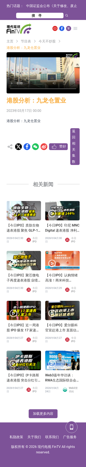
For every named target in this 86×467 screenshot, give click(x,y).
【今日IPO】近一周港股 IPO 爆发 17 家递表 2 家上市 (23, 328)
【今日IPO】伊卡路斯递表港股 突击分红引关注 (23, 378)
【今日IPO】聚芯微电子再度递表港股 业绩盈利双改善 (23, 278)
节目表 (26, 41)
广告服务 (70, 437)
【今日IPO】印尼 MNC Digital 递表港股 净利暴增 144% (62, 228)
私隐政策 (16, 437)
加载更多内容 (43, 414)
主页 (10, 41)
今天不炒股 (47, 41)
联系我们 (52, 437)
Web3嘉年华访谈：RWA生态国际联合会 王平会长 (60, 378)
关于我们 (34, 437)
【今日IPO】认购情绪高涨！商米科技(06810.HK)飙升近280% (61, 278)
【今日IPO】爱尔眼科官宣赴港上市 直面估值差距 (61, 328)
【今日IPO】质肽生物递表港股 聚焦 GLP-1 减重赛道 (23, 228)
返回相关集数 (73, 146)
